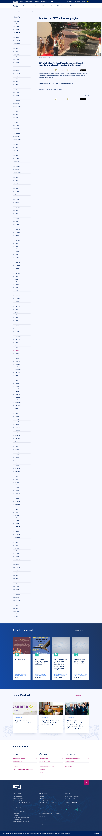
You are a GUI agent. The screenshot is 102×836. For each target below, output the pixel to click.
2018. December (16, 262)
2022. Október (16, 136)
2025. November (16, 35)
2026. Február (16, 26)
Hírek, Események (74, 5)
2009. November (16, 561)
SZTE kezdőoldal (15, 1)
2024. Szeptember (17, 73)
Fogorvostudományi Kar (17, 804)
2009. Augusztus (16, 570)
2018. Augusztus (16, 273)
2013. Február (16, 454)
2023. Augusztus (16, 109)
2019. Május (15, 249)
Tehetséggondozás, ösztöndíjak (19, 758)
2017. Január (16, 325)
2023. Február (16, 125)
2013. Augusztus (16, 438)
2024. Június (15, 81)
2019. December (16, 229)
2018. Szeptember (17, 271)
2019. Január (16, 260)
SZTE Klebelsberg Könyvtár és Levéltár (46, 766)
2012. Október (16, 465)
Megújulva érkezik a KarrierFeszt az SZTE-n (23, 722)
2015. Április (16, 383)
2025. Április (16, 54)
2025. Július (15, 46)
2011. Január (16, 523)
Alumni (52, 1)
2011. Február (16, 520)
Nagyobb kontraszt (88, 1)
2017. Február (16, 323)
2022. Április (16, 153)
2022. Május (15, 150)
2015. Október (16, 367)
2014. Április (16, 416)
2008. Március (16, 616)
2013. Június (15, 443)
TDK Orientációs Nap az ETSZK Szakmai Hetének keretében (79, 661)
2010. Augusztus (16, 537)
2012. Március (16, 485)
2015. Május (15, 380)
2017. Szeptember (17, 304)
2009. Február (16, 586)
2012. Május (15, 479)
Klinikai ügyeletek (42, 824)
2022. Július (15, 144)
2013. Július (15, 441)
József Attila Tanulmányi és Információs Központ (48, 804)
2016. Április (32, 11)
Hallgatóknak (36, 1)
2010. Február (16, 553)
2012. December (16, 460)
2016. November (16, 331)
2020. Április (16, 218)
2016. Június (15, 345)
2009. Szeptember (17, 567)
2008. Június (15, 608)
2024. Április (16, 87)
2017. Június (15, 312)
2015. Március (16, 386)
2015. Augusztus (16, 372)
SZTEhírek (21, 11)
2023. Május (15, 117)
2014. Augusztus (16, 405)
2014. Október (16, 400)
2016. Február (16, 356)
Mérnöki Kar (15, 815)
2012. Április (16, 482)
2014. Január (16, 424)
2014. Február (16, 422)
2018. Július (15, 276)
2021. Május (15, 183)
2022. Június (15, 147)
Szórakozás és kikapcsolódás (70, 764)
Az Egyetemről (25, 5)
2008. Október (16, 597)
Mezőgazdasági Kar (16, 813)
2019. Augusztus (16, 240)
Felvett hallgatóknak (28, 1)
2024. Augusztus (16, 76)
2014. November (16, 397)
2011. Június (15, 509)
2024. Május (15, 84)
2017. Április (16, 317)
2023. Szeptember (17, 106)
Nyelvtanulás (15, 764)
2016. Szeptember (17, 336)
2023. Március (16, 122)
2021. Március (16, 188)
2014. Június (15, 411)
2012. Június (15, 476)
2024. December (16, 65)
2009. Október (16, 564)
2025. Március (16, 57)
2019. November (16, 232)
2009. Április (16, 581)
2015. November (16, 364)
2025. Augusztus (16, 43)
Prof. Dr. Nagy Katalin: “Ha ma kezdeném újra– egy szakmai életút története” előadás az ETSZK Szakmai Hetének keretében (60, 664)
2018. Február (16, 290)
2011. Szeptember (17, 501)
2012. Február (16, 487)
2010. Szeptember (17, 534)
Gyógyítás (51, 5)
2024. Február (16, 92)
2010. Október (16, 531)
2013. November (16, 430)
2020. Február (16, 224)
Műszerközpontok (61, 5)
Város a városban (68, 766)
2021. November (16, 166)
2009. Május (15, 578)
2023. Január (16, 128)
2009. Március (16, 583)
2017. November (16, 298)
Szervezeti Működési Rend (44, 800)
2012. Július (15, 474)
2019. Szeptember (17, 238)
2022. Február (16, 158)
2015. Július (15, 375)
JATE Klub (41, 772)
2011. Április (16, 515)
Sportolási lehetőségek (69, 761)
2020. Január (16, 227)
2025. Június (15, 48)
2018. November (16, 265)
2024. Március (16, 89)
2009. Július (15, 572)
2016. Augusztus (16, 339)
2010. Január (16, 556)
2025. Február (16, 59)
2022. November (16, 133)
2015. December (16, 361)
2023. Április (16, 120)
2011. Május (15, 512)
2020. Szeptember (17, 205)
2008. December (16, 592)
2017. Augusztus (16, 306)
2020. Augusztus (16, 207)
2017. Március (16, 320)
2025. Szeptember (17, 40)
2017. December (16, 295)
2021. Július (15, 177)
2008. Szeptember (17, 600)
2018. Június (15, 279)
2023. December (16, 98)
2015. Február (16, 389)
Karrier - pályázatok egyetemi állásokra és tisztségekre (49, 813)
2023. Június (15, 114)
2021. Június (15, 180)
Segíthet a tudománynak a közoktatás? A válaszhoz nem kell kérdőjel (50, 723)
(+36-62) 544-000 (71, 798)
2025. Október (16, 37)
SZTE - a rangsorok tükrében (44, 761)
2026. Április (16, 21)
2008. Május (15, 614)
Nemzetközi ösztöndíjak (17, 761)
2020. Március (16, 221)
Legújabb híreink (18, 717)
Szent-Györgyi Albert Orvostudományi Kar (21, 817)
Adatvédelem (77, 1)
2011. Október (16, 498)
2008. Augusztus (16, 603)
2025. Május (15, 51)
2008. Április (16, 611)
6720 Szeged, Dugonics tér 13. (73, 796)
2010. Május (15, 545)
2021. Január (16, 194)
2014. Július (15, 408)
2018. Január (16, 293)
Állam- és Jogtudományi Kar (18, 796)
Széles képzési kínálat (43, 758)
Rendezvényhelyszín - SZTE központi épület (47, 807)
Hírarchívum (26, 11)
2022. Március (16, 155)
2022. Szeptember (17, 139)
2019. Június (15, 246)
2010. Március (16, 551)
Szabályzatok (41, 798)
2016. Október (16, 334)
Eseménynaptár (79, 630)
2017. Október (16, 301)
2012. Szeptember (17, 468)
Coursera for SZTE (16, 766)
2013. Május (15, 446)
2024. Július (15, 78)
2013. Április (16, 449)
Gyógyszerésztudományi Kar (18, 809)
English (83, 1)
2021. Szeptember (17, 172)
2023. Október (16, 103)
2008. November (16, 594)
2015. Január (16, 391)
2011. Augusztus (16, 504)
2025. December (16, 32)
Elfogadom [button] (96, 833)
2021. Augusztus (16, 175)
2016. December (16, 328)
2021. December (16, 164)
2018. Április (16, 284)
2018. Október (16, 268)
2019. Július (15, 243)
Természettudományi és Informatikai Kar (21, 821)
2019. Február (16, 257)
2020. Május (15, 216)
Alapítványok (41, 796)
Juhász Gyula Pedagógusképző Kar (19, 811)
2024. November (16, 67)
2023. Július (15, 111)
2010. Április (16, 548)
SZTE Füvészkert (42, 769)
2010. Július (15, 540)
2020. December (16, 196)
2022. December (16, 131)
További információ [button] (65, 833)
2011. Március (16, 518)
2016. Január (16, 358)
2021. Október (16, 169)
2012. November (16, 463)
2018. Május (15, 282)
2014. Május (15, 413)
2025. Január (16, 62)
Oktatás (34, 5)
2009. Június (15, 575)
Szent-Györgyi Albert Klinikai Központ (46, 819)
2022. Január (16, 161)
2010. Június (15, 542)
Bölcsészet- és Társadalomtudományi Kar (21, 800)
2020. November (16, 199)
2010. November (16, 529)
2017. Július (15, 309)
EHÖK (40, 809)
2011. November (16, 496)
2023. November (16, 100)
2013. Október (16, 432)
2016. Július (15, 342)
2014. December (16, 394)
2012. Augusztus (16, 471)
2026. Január (16, 29)
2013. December (16, 427)
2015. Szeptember (17, 369)
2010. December (16, 526)
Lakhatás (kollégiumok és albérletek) (72, 758)
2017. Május (15, 314)
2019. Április (16, 251)
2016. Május (15, 347)
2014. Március (16, 419)
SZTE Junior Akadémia (43, 764)
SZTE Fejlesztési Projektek (44, 811)
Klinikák (40, 822)
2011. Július (15, 507)
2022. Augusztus (16, 142)
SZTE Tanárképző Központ (18, 819)
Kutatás (42, 5)
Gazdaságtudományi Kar (17, 807)
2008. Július (15, 605)
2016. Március (16, 353)
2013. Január (16, 457)
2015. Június (15, 378)
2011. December (16, 493)
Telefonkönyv (69, 1)
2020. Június (15, 213)
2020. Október (16, 202)
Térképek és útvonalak (71, 802)
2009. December (16, 559)
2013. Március (16, 452)
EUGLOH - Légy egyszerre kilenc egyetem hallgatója (23, 769)
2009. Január (16, 589)
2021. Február (16, 191)
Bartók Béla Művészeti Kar (18, 798)
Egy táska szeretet (20, 659)
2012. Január (16, 490)
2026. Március (16, 24)
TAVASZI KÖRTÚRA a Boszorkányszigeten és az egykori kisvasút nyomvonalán (41, 662)
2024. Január (16, 95)
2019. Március (16, 254)
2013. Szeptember (17, 435)
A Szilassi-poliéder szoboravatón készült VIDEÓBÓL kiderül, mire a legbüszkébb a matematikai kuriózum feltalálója (76, 725)
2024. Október (16, 70)
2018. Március (16, 287)
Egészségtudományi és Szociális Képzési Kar (21, 802)
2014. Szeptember (17, 402)
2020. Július (15, 210)
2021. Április (16, 185)
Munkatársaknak (44, 1)
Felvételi (21, 1)
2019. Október (16, 235)
